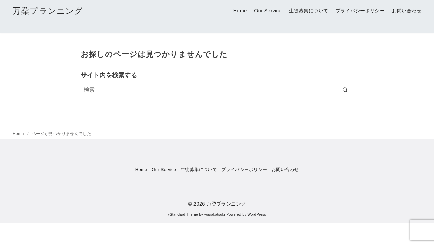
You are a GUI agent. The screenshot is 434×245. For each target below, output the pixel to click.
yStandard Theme (183, 214)
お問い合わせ (406, 10)
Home (240, 10)
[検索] (217, 90)
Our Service (267, 10)
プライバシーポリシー (360, 10)
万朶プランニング (48, 10)
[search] (345, 90)
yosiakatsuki (214, 214)
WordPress (256, 214)
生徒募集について (308, 10)
